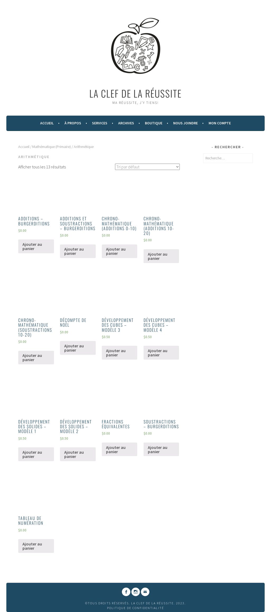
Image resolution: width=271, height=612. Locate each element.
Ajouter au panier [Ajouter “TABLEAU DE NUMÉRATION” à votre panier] (32, 546)
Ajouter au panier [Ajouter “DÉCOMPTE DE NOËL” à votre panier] (74, 348)
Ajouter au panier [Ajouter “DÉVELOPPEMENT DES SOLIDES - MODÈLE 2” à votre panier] (74, 454)
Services (99, 123)
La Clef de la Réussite (135, 93)
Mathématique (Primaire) (51, 146)
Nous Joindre (185, 123)
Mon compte (220, 123)
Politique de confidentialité (135, 608)
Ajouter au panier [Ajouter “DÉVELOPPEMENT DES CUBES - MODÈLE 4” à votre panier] (157, 352)
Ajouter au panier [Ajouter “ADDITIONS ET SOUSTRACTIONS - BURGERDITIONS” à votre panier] (74, 251)
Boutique (153, 123)
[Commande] (147, 167)
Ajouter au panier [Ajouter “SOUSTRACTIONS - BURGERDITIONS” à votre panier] (157, 449)
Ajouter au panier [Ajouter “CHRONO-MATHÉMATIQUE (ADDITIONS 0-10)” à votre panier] (116, 251)
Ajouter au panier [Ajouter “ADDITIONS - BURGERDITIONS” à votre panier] (32, 246)
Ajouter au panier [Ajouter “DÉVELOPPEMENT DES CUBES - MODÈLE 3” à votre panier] (116, 352)
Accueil (47, 123)
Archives (126, 123)
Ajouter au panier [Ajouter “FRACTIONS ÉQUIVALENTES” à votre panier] (116, 449)
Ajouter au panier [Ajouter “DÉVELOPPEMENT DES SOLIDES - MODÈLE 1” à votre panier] (32, 454)
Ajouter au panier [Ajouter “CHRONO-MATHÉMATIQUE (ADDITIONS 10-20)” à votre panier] (157, 256)
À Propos (73, 123)
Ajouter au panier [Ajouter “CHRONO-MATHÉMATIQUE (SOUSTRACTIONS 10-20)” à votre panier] (32, 357)
